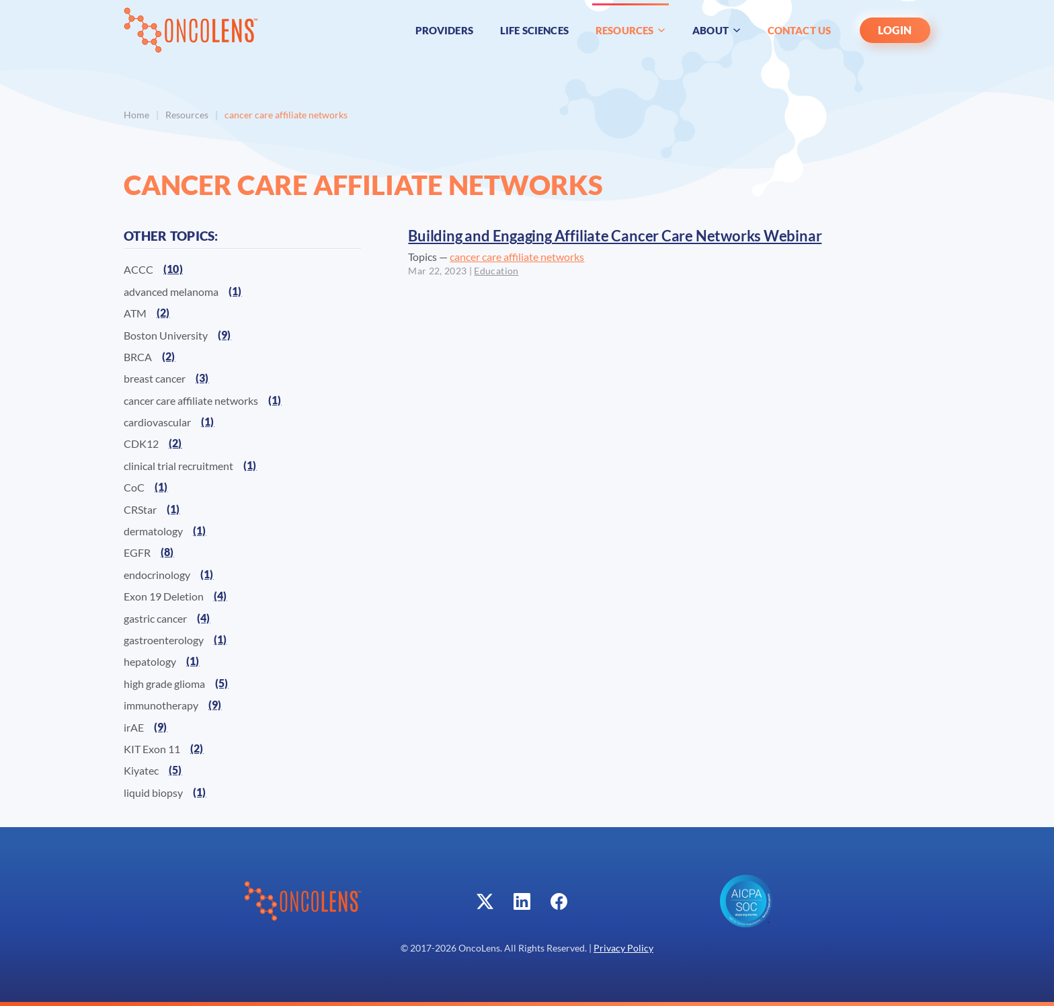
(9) (224, 334)
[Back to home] (191, 30)
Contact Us (800, 30)
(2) (163, 312)
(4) (220, 595)
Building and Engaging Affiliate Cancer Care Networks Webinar (614, 236)
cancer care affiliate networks (517, 256)
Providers (444, 30)
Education (496, 271)
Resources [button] (630, 30)
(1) (235, 290)
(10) (173, 268)
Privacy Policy (623, 948)
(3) (202, 377)
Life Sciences (534, 30)
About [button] (716, 30)
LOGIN (895, 30)
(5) (222, 682)
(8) (167, 551)
